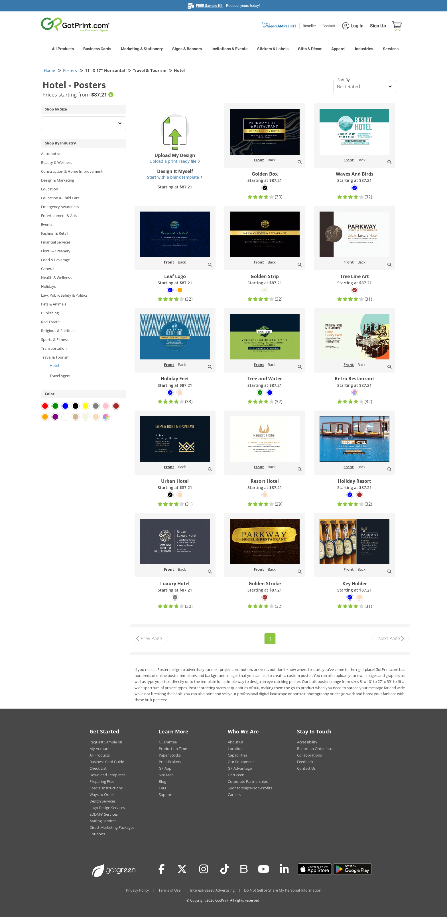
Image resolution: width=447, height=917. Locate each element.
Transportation (54, 348)
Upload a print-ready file (175, 161)
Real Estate (50, 321)
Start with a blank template (175, 177)
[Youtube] (264, 869)
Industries (364, 49)
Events (46, 224)
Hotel (54, 365)
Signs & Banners (187, 49)
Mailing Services (103, 820)
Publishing (50, 312)
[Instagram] (204, 869)
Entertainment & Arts (59, 215)
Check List (98, 768)
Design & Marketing (57, 180)
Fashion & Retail (54, 233)
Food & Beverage (55, 259)
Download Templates (107, 774)
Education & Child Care (60, 197)
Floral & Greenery (55, 251)
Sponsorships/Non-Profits (250, 788)
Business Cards (97, 49)
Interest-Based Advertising (212, 890)
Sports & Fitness (54, 339)
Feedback (305, 761)
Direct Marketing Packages (112, 827)
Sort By (344, 79)
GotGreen (236, 774)
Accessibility (307, 742)
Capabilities (237, 755)
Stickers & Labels (272, 49)
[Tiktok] (225, 869)
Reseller (309, 26)
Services (391, 49)
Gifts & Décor (310, 49)
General (47, 268)
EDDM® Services (104, 814)
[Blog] (243, 868)
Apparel (338, 49)
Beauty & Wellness (56, 162)
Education (49, 189)
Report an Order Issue (315, 748)
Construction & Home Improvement (72, 171)
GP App (165, 768)
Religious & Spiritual (57, 330)
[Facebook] (161, 869)
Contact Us (306, 768)
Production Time (173, 748)
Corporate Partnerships (248, 781)
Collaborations (309, 755)
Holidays (48, 286)
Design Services (102, 801)
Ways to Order (102, 794)
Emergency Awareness (60, 206)
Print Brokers (170, 761)
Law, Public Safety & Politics (64, 295)
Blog (162, 781)
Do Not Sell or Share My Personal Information (282, 890)
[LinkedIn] (284, 869)
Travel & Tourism (55, 357)
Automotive (51, 153)
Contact (328, 26)
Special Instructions (106, 788)
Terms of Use (169, 890)
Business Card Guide (107, 761)
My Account (100, 748)
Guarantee (168, 742)
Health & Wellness (56, 277)
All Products (63, 49)
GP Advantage (240, 768)
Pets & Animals (53, 304)
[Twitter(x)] (182, 869)
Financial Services (55, 242)
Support (166, 794)
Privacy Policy (137, 890)
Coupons (97, 833)
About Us (235, 742)
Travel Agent (60, 375)
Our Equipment (241, 761)
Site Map (166, 774)
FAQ (162, 788)
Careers (234, 794)
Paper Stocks (170, 755)
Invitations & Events (229, 49)
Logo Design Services (107, 807)
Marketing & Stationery (142, 49)
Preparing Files (102, 781)
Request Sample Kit (106, 742)
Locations (236, 748)
